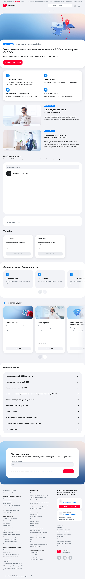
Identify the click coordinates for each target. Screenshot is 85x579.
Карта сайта (60, 537)
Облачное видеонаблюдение (10, 550)
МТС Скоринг (33, 526)
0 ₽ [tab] (9, 173)
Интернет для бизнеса (9, 499)
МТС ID (32, 539)
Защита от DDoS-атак (35, 500)
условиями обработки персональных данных (41, 471)
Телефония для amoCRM (9, 539)
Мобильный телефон (16, 461)
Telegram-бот (69, 517)
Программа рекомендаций (64, 543)
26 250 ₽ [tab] (16, 173)
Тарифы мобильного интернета (11, 506)
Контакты (59, 527)
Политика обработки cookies (64, 534)
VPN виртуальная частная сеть (11, 510)
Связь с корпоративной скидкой (11, 544)
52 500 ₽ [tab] (25, 173)
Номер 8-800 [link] (50, 11)
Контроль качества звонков (37, 537)
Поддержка (62, 517)
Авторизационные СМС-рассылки (39, 544)
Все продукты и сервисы (9, 490)
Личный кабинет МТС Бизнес (66, 519)
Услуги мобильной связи (9, 493)
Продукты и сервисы (39, 11)
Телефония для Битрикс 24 (10, 541)
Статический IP (7, 512)
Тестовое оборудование (36, 559)
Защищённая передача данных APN (39, 506)
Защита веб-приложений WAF (38, 497)
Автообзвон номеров (35, 530)
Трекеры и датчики (35, 557)
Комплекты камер (8, 559)
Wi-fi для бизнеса (7, 503)
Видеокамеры (7, 552)
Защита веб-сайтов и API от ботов (39, 495)
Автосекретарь (34, 514)
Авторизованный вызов (36, 528)
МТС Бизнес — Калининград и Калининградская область (18, 11)
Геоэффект (33, 519)
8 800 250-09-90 (69, 514)
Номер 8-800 (6, 523)
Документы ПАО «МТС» (63, 532)
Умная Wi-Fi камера (8, 561)
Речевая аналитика (35, 523)
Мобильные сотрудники (36, 516)
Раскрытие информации (63, 530)
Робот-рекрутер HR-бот (36, 535)
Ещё (23, 1)
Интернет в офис (7, 501)
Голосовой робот (34, 521)
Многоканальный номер (9, 537)
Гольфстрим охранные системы (11, 557)
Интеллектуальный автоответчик (11, 535)
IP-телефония (6, 525)
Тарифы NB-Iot (34, 552)
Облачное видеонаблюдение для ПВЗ (13, 566)
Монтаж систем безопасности (11, 554)
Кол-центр (33, 542)
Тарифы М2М (33, 555)
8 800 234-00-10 (62, 1)
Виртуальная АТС (7, 521)
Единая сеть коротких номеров (11, 530)
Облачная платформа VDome (37, 508)
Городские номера (8, 532)
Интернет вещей (7, 508)
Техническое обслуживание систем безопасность (12, 569)
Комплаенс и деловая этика (64, 539)
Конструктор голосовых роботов (38, 533)
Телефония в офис (8, 528)
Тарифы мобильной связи (10, 518)
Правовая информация (63, 546)
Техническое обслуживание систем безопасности (39, 503)
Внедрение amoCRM (35, 546)
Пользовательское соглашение (65, 541)
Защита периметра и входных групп (12, 564)
